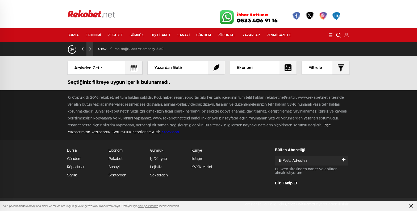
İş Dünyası (158, 159)
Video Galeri (177, 6)
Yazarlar (251, 35)
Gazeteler (117, 5)
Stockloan (170, 132)
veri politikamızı (148, 206)
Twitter (310, 16)
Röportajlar (76, 167)
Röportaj (227, 35)
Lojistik (156, 167)
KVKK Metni (201, 167)
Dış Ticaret (161, 35)
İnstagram (323, 16)
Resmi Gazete (278, 35)
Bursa (73, 35)
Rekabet (115, 35)
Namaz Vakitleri (332, 6)
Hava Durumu (237, 6)
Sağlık (72, 175)
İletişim (197, 159)
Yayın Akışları (299, 6)
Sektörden (117, 175)
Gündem (203, 35)
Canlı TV (206, 6)
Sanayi (183, 35)
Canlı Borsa (268, 6)
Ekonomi (93, 35)
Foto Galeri (148, 6)
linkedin (336, 16)
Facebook (296, 16)
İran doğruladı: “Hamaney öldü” (139, 49)
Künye (196, 150)
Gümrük (137, 35)
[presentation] (83, 49)
